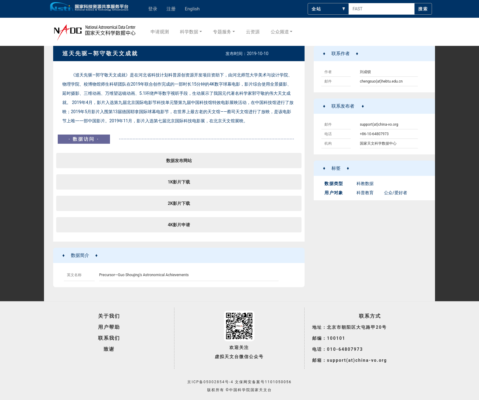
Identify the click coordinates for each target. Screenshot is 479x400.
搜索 (423, 8)
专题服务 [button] (222, 32)
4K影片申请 (179, 224)
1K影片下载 (179, 182)
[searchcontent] (382, 9)
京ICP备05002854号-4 (210, 382)
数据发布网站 (179, 160)
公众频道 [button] (280, 32)
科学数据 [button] (189, 32)
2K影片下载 (179, 203)
